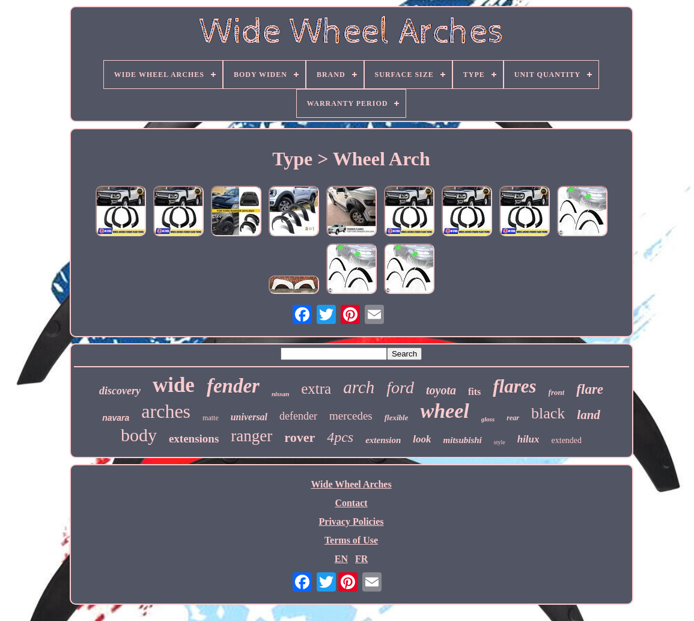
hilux (528, 439)
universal (249, 417)
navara (115, 418)
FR (361, 559)
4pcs (340, 437)
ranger (251, 436)
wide (174, 385)
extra (316, 389)
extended (567, 440)
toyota (441, 390)
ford (400, 387)
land (588, 415)
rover (299, 437)
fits (474, 392)
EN (341, 559)
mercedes (351, 415)
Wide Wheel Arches (351, 484)
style (499, 442)
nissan (280, 393)
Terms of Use (351, 540)
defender (298, 416)
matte (210, 418)
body (139, 435)
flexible (397, 417)
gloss (488, 419)
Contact (351, 503)
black (548, 413)
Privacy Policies (351, 521)
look (422, 439)
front (557, 392)
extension (383, 440)
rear (513, 418)
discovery (120, 391)
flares (514, 386)
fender (233, 386)
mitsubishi (462, 440)
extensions (194, 438)
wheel (444, 411)
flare (589, 389)
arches (165, 411)
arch (358, 387)
